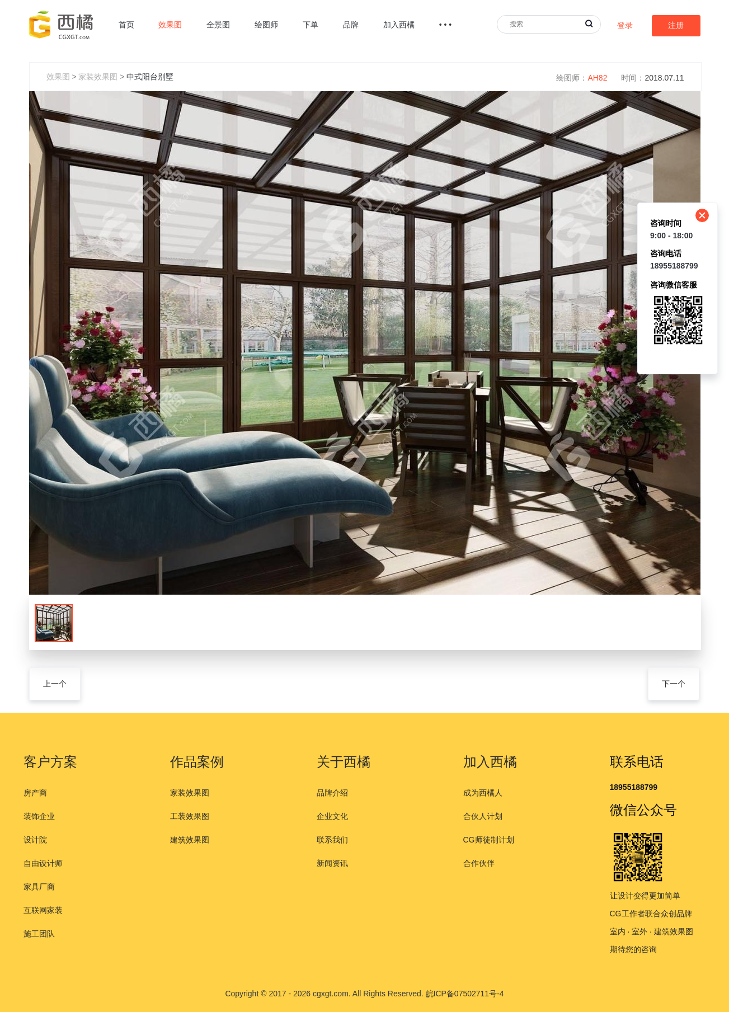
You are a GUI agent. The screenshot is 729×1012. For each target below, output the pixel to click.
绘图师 (266, 24)
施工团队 (39, 933)
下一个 (673, 683)
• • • (445, 24)
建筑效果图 (189, 839)
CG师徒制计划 (488, 839)
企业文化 (332, 816)
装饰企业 (39, 816)
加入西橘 (399, 24)
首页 (126, 24)
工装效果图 (189, 816)
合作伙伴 (479, 863)
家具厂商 (39, 886)
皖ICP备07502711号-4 (465, 993)
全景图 (218, 24)
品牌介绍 (332, 792)
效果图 (170, 24)
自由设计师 (43, 863)
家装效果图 (97, 76)
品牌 (351, 24)
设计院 (35, 839)
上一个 (55, 683)
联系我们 (332, 839)
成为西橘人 (482, 792)
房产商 (35, 792)
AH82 (597, 77)
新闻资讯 (332, 863)
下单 (310, 24)
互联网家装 (43, 910)
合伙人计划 (482, 816)
